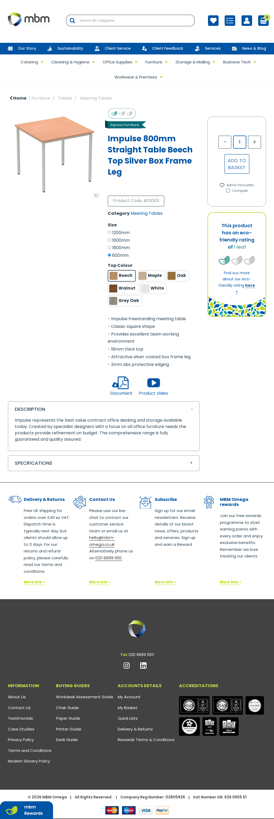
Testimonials (20, 718)
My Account (129, 697)
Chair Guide (67, 707)
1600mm (121, 240)
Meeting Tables (96, 98)
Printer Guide (68, 729)
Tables (65, 98)
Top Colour (120, 265)
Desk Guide (67, 739)
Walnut (122, 288)
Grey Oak (124, 301)
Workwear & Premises (136, 77)
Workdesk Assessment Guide (84, 697)
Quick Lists (128, 718)
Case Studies (21, 729)
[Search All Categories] (130, 20)
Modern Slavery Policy (29, 761)
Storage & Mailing (193, 62)
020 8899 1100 (141, 654)
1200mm (121, 233)
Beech (121, 276)
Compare (237, 190)
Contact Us (19, 707)
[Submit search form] (72, 20)
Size (112, 225)
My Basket (128, 707)
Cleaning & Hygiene (70, 62)
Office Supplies (117, 62)
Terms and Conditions (29, 750)
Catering (29, 62)
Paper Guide (68, 718)
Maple (150, 276)
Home (18, 98)
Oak (177, 276)
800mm (120, 255)
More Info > (34, 582)
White (152, 288)
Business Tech (237, 62)
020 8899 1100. (108, 558)
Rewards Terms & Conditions (146, 739)
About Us (17, 697)
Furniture (153, 62)
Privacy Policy (21, 739)
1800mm (121, 248)
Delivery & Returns (135, 729)
